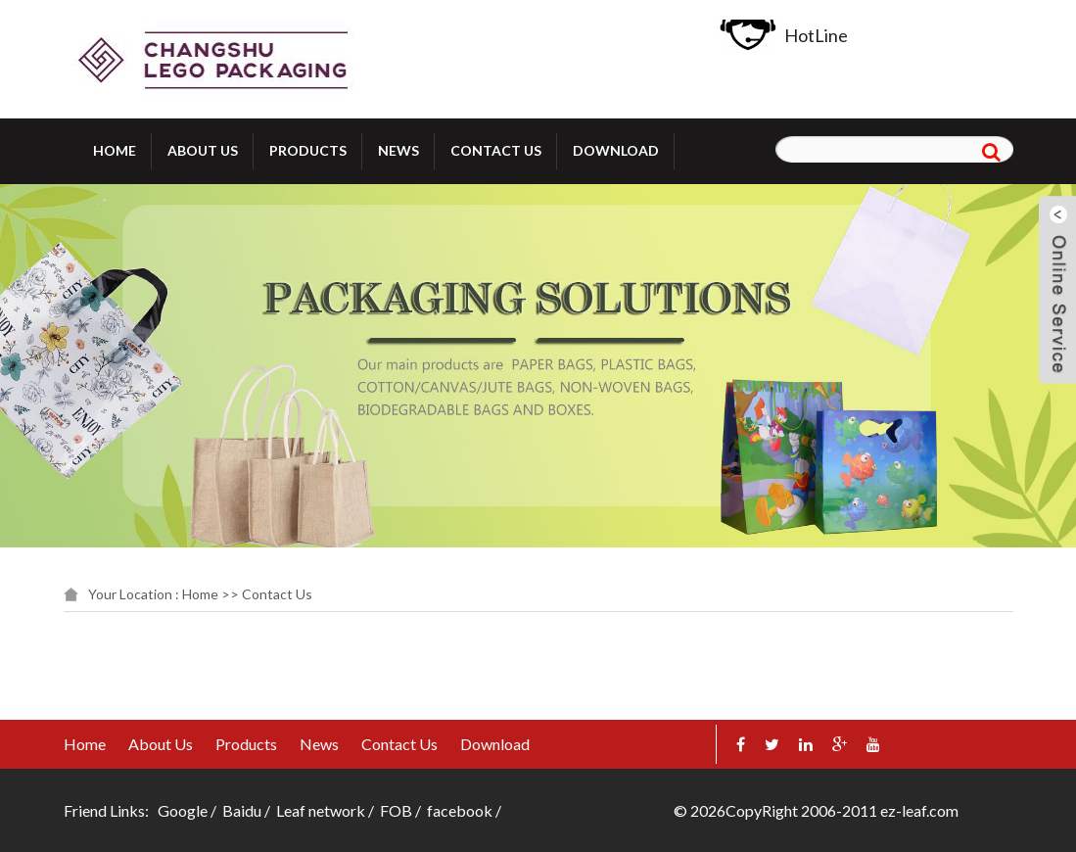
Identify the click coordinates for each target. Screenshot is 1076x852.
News (398, 150)
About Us (202, 150)
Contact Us (495, 150)
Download (616, 150)
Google (183, 810)
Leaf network (320, 810)
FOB (396, 810)
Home (114, 150)
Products (308, 150)
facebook (459, 810)
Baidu (241, 810)
